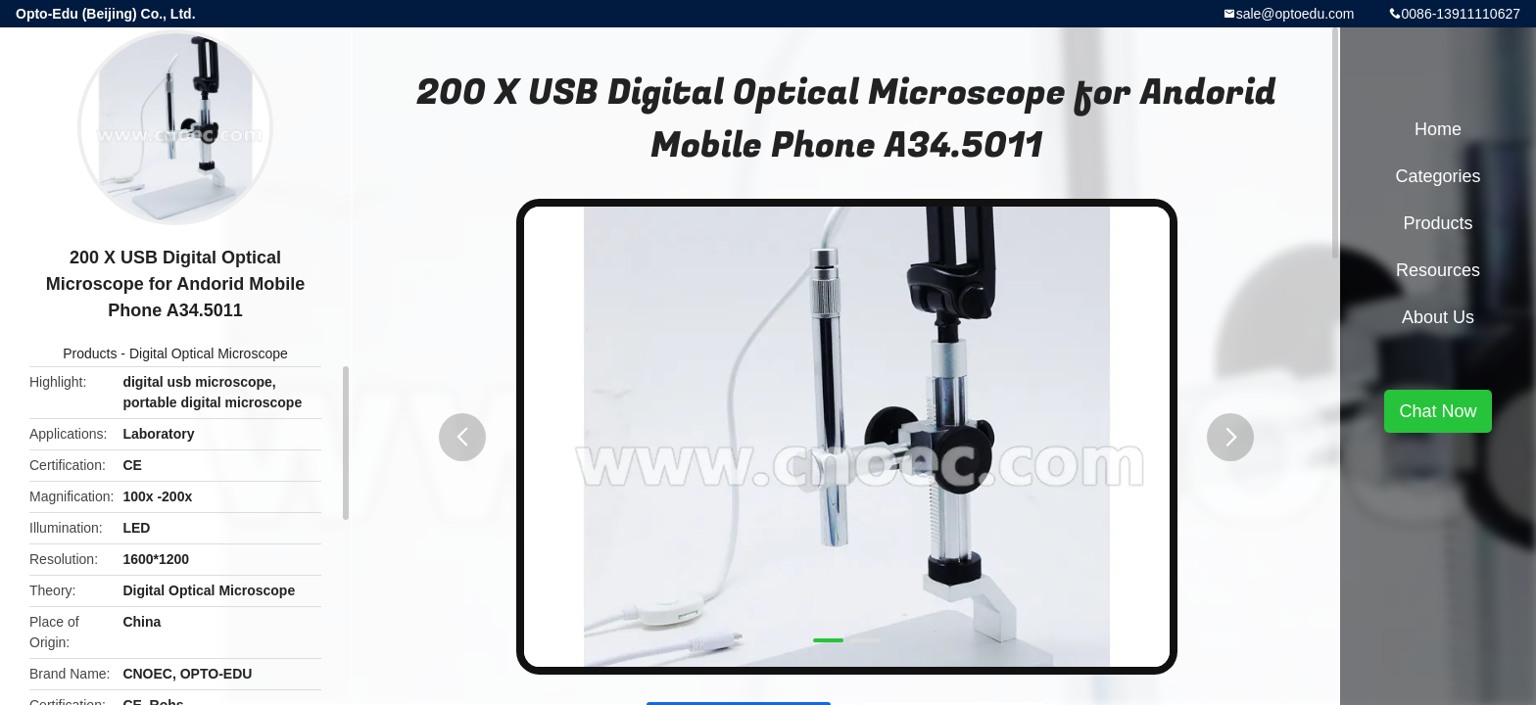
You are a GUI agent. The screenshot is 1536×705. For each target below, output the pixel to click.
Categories (1437, 176)
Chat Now (1437, 411)
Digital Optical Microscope (208, 353)
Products (90, 353)
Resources (1438, 270)
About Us (1438, 317)
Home (1438, 129)
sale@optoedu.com (1295, 14)
